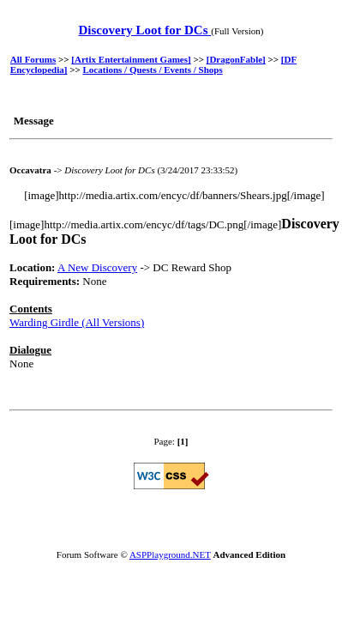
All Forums (33, 59)
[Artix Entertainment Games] (130, 59)
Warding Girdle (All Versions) (76, 322)
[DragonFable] (236, 59)
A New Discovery (97, 267)
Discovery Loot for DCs (145, 30)
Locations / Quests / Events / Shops (153, 69)
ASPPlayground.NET (170, 554)
